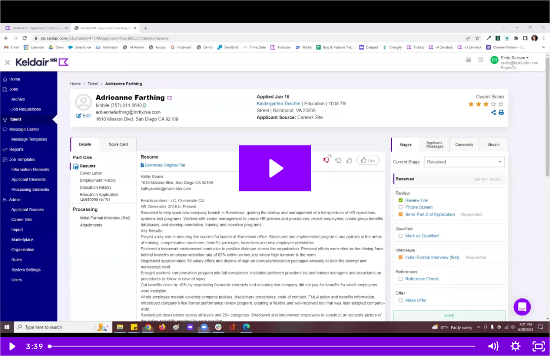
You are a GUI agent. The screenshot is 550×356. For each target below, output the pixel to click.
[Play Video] (11, 346)
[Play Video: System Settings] (275, 168)
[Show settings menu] (515, 346)
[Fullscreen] (538, 346)
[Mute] (492, 346)
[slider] (262, 346)
